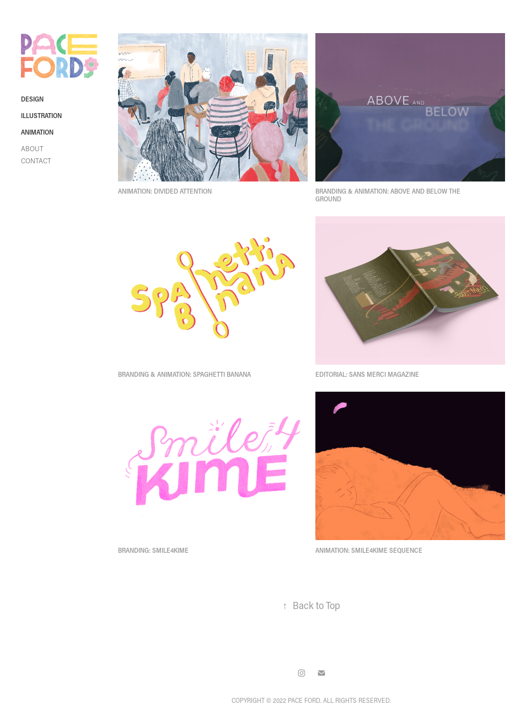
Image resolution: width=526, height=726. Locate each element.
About (32, 149)
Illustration (41, 115)
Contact (36, 161)
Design (32, 98)
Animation (37, 131)
